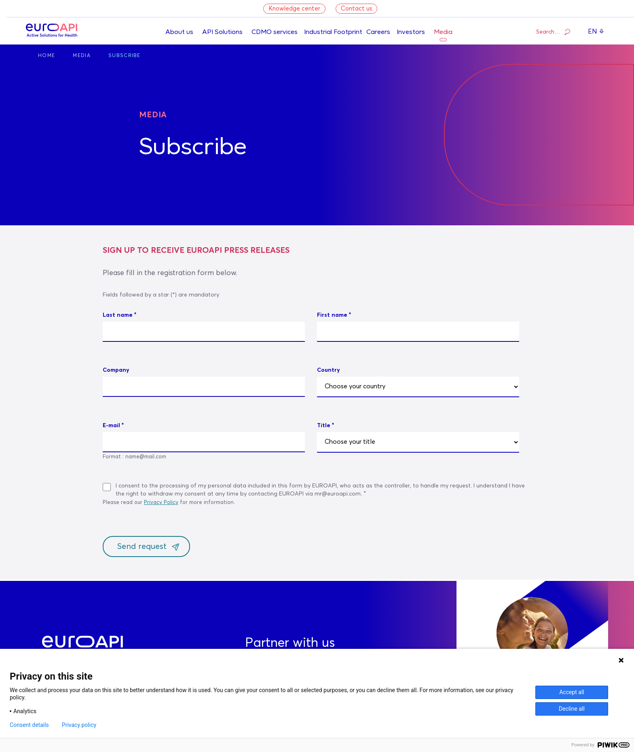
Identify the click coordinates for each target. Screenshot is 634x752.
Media (443, 32)
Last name (118, 315)
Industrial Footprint (333, 32)
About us (179, 32)
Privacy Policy (161, 502)
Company (116, 370)
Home (46, 55)
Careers (378, 32)
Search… (553, 32)
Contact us (356, 9)
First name (332, 315)
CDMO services (274, 32)
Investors (411, 32)
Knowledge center (294, 9)
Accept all (571, 692)
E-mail (111, 425)
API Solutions (222, 32)
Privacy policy (79, 725)
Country (328, 370)
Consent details (29, 725)
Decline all (572, 708)
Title (323, 425)
